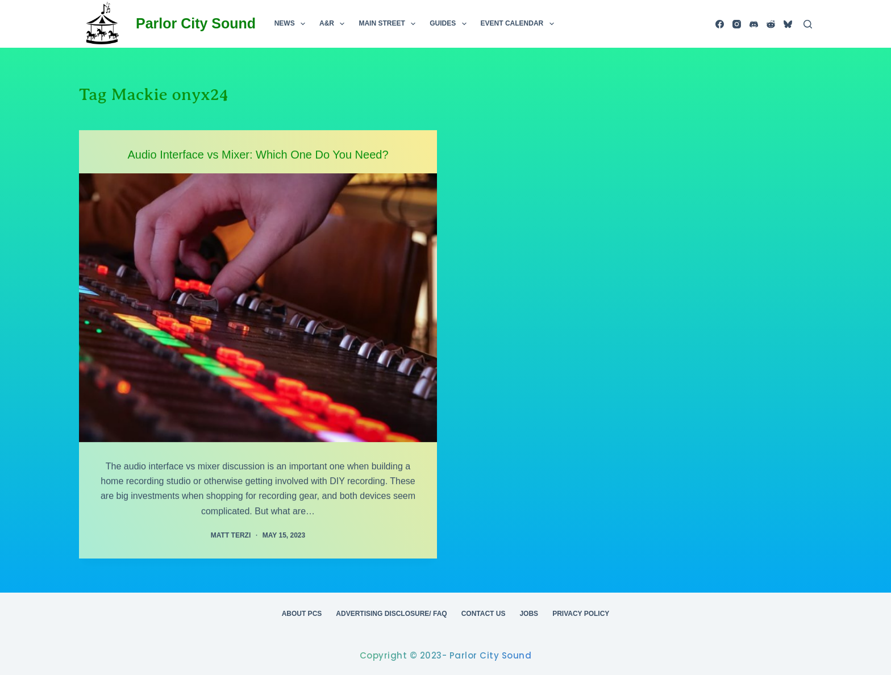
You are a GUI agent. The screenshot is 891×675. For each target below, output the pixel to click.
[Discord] (754, 24)
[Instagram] (736, 24)
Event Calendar (520, 24)
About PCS (302, 614)
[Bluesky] (788, 24)
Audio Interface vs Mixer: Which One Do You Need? (257, 154)
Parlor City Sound (196, 23)
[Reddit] (771, 24)
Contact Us (483, 614)
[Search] (807, 24)
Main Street (389, 24)
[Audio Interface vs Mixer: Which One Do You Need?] (258, 307)
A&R (334, 24)
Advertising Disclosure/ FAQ (391, 614)
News (292, 24)
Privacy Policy (580, 614)
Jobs (528, 614)
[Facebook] (719, 24)
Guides (450, 24)
